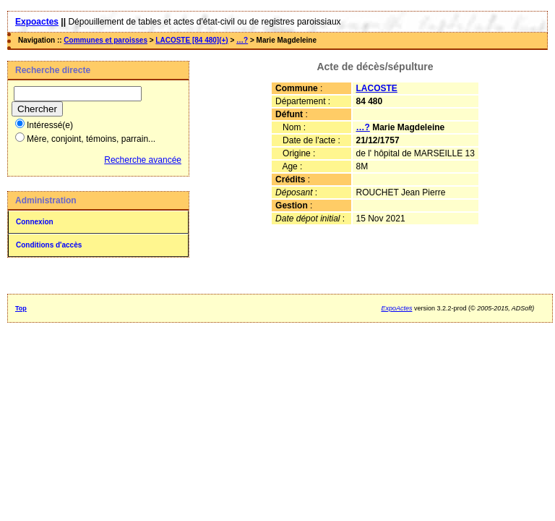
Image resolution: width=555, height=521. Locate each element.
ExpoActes (396, 308)
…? (242, 40)
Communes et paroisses (105, 40)
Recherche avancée (142, 160)
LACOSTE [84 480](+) (191, 40)
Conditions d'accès (49, 245)
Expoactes (37, 22)
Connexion (34, 222)
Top (21, 308)
